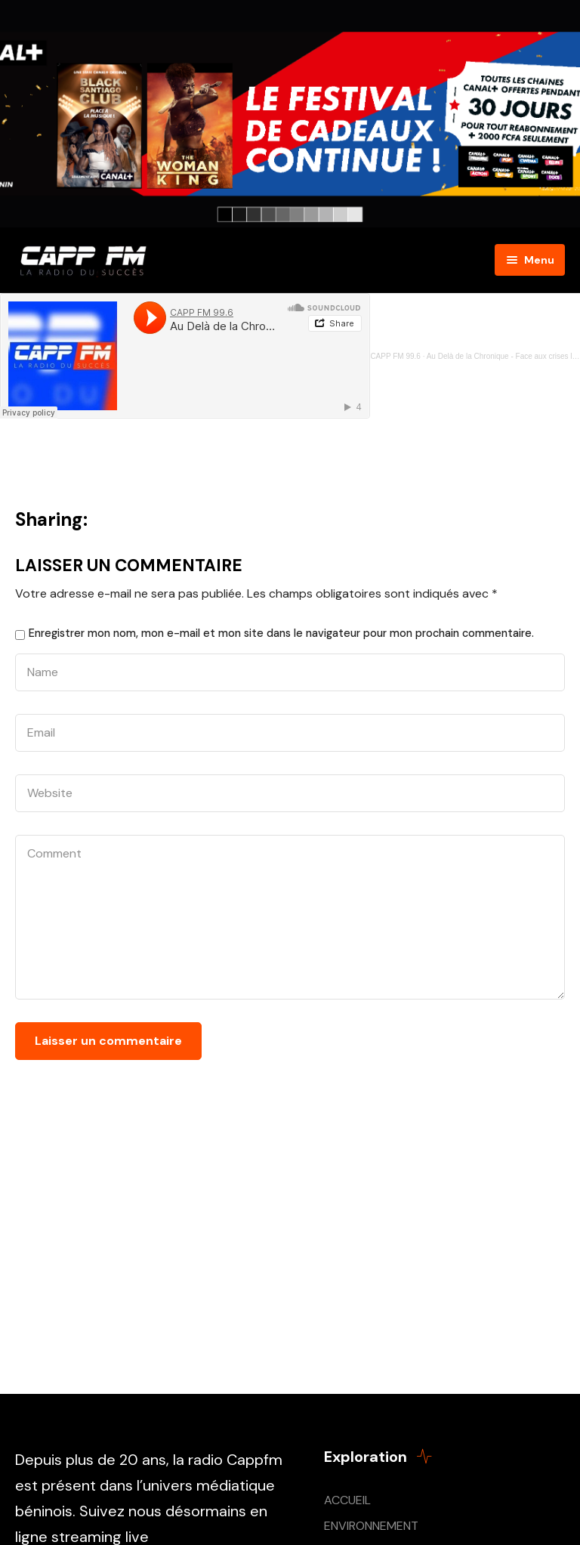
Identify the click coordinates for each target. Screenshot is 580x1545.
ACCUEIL (347, 1500)
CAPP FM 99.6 (395, 356)
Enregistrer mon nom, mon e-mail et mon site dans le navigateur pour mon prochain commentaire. (281, 633)
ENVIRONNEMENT (371, 1526)
